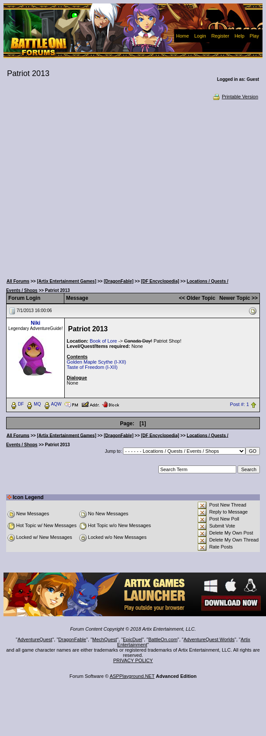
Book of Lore (103, 341)
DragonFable (72, 639)
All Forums (18, 281)
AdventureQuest (35, 639)
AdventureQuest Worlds (209, 639)
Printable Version (235, 96)
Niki (35, 323)
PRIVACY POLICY (133, 660)
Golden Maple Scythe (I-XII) (96, 362)
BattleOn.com (163, 639)
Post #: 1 (239, 404)
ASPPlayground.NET (132, 676)
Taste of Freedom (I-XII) (91, 367)
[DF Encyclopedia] (160, 281)
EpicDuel (132, 639)
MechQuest (104, 639)
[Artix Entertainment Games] (66, 281)
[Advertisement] (85, 187)
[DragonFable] (118, 281)
